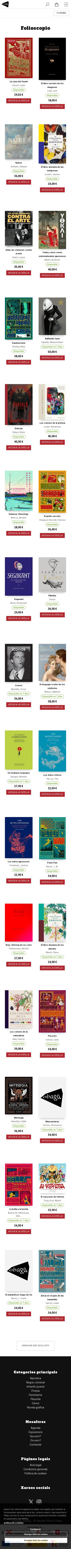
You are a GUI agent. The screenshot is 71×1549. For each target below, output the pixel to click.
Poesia (35, 1390)
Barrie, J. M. (52, 866)
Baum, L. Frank (18, 1298)
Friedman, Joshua (18, 865)
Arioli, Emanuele (18, 603)
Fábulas (52, 595)
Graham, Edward (19, 166)
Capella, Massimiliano (52, 342)
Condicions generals (35, 1469)
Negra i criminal (35, 1382)
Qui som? (35, 1436)
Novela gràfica (35, 1407)
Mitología (18, 1118)
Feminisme (35, 1394)
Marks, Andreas (52, 260)
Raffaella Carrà (52, 338)
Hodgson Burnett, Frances (52, 520)
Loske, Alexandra (52, 427)
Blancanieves (52, 1121)
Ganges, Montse (18, 777)
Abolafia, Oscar (18, 689)
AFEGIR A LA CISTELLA (19, 101)
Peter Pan (52, 863)
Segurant (18, 599)
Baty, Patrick (19, 1039)
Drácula (19, 428)
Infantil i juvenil (35, 1386)
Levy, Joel (52, 91)
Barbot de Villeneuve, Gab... (18, 1214)
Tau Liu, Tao (52, 779)
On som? (35, 1440)
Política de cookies (36, 1473)
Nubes (18, 163)
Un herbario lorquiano (19, 773)
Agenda (35, 1427)
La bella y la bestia (18, 1209)
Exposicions (36, 1432)
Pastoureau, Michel (19, 948)
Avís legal (35, 1465)
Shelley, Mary (18, 346)
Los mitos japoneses (19, 861)
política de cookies (13, 1523)
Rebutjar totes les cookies (36, 1534)
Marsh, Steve (52, 952)
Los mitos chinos (52, 775)
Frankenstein (18, 343)
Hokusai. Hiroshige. (19, 514)
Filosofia (36, 1399)
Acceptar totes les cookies (36, 1540)
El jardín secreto (52, 516)
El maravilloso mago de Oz (18, 1295)
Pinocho (52, 1036)
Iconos (18, 685)
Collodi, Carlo (52, 1040)
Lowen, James (52, 174)
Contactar (35, 1444)
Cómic (35, 1403)
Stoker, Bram (18, 432)
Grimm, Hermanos (52, 1125)
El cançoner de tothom (52, 1197)
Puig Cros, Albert (52, 1200)
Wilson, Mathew (52, 692)
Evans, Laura (18, 257)
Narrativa (35, 1378)
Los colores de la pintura (52, 423)
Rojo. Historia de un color (19, 945)
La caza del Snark (19, 81)
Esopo (52, 599)
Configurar (35, 1529)
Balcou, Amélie (18, 518)
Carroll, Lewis (18, 85)
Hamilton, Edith (18, 1121)
